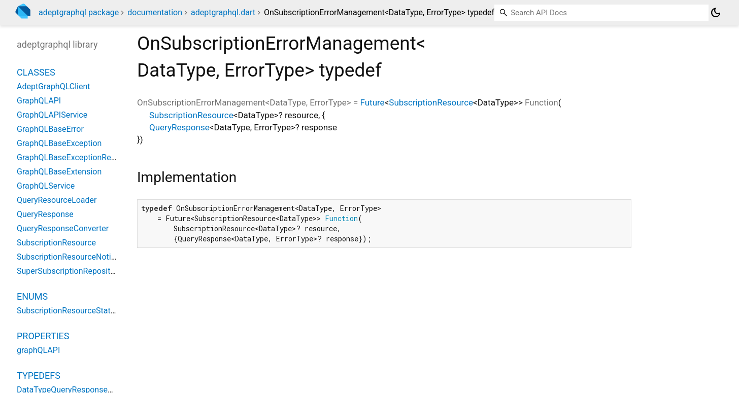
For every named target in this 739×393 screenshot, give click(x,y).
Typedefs (38, 375)
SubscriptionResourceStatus (68, 310)
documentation (154, 12)
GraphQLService (46, 186)
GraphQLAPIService (52, 115)
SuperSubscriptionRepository (69, 271)
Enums (32, 296)
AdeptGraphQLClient (53, 86)
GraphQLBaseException (59, 143)
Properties (43, 336)
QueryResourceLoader (57, 200)
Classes (36, 72)
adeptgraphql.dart (223, 12)
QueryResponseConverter (63, 228)
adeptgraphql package (79, 12)
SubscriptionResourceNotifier (69, 257)
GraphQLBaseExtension (59, 171)
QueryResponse (179, 127)
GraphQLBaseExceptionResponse (77, 157)
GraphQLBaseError (50, 129)
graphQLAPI (38, 350)
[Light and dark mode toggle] (716, 13)
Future (372, 102)
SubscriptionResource (431, 102)
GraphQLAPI (39, 100)
